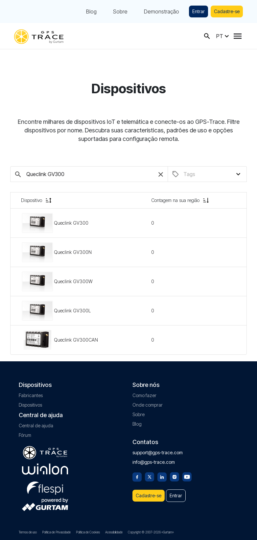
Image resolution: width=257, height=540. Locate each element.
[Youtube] (187, 476)
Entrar (198, 11)
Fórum (25, 435)
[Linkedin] (162, 476)
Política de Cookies (88, 532)
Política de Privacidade (56, 532)
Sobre (120, 11)
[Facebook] (137, 476)
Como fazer (144, 395)
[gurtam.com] (45, 469)
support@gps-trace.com (157, 452)
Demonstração (161, 11)
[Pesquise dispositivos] (89, 174)
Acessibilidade (114, 532)
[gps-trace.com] (38, 36)
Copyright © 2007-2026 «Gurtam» (151, 532)
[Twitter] (149, 476)
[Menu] (237, 36)
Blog (91, 11)
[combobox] (211, 174)
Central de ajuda (36, 425)
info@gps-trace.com (153, 462)
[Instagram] (174, 476)
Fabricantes (31, 395)
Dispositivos (30, 405)
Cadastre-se (227, 11)
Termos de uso (28, 532)
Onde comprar (147, 405)
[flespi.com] (45, 487)
